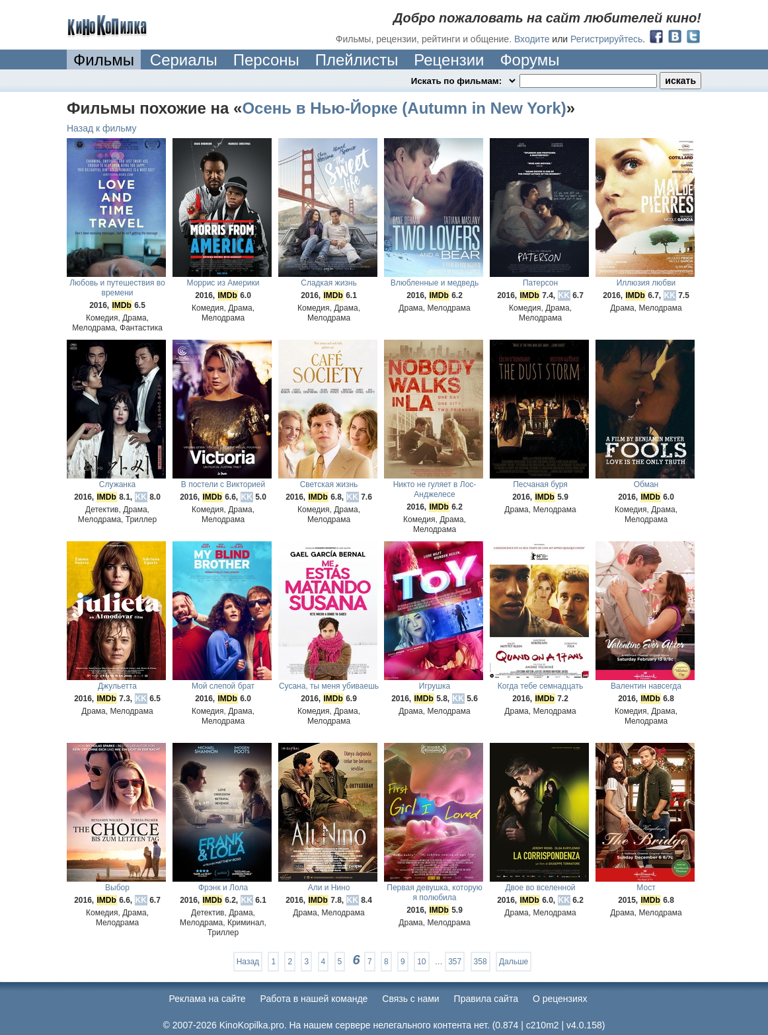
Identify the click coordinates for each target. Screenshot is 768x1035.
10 (421, 961)
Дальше (513, 961)
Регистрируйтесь (606, 39)
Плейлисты (357, 60)
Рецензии (449, 60)
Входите (532, 39)
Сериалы (183, 60)
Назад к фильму (102, 128)
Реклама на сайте (207, 998)
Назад (248, 961)
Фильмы (103, 60)
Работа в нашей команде (314, 998)
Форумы (529, 60)
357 (454, 961)
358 (480, 961)
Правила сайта (486, 998)
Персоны (266, 60)
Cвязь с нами (410, 998)
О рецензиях (560, 998)
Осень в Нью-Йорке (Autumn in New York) (404, 108)
